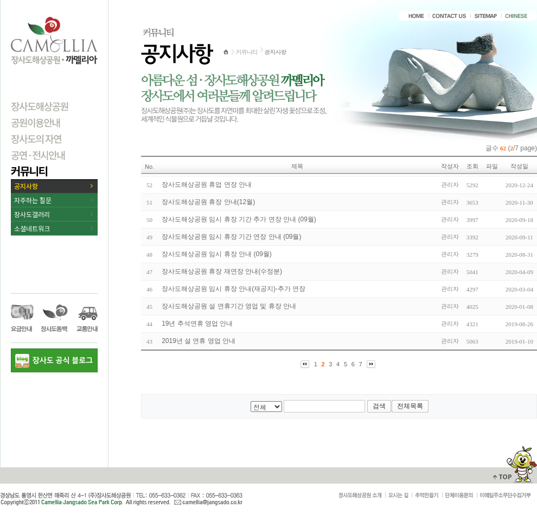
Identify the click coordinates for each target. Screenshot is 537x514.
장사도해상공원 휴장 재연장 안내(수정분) (222, 271)
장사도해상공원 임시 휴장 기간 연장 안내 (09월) (231, 236)
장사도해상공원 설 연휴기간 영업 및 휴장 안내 (229, 306)
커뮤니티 (29, 171)
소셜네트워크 (32, 228)
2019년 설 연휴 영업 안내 (198, 341)
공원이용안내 (35, 122)
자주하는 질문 (33, 200)
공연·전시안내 (38, 155)
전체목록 (410, 406)
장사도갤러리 (32, 214)
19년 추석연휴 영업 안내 (197, 323)
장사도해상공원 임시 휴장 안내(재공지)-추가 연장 (233, 289)
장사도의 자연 (36, 138)
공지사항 (26, 186)
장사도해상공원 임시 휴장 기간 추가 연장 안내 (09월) (239, 219)
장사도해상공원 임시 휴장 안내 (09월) (217, 254)
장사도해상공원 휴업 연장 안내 (207, 184)
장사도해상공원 (39, 106)
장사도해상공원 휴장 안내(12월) (208, 202)
